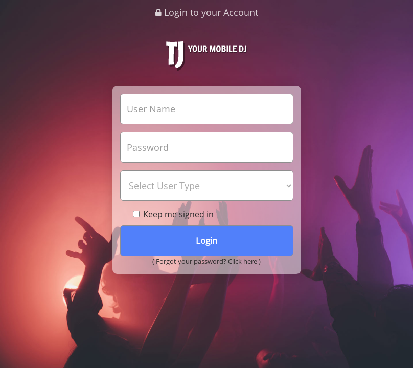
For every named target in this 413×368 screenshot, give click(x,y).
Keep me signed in (173, 214)
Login (206, 240)
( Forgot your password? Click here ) (206, 261)
